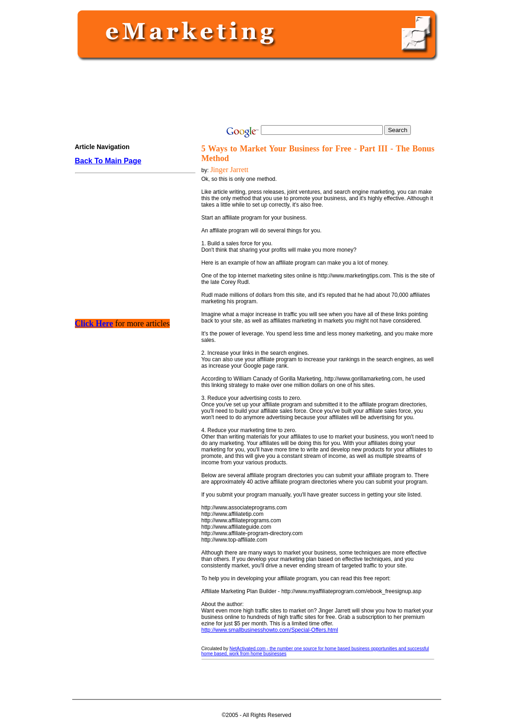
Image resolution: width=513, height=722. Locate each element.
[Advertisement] (254, 93)
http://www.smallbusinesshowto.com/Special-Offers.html (270, 630)
